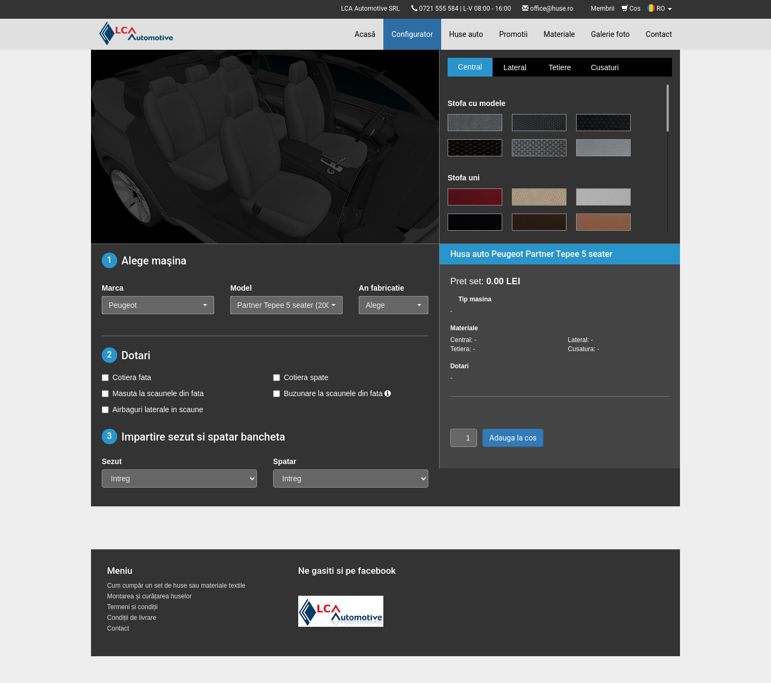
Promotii (513, 34)
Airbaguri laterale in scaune (152, 409)
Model (241, 288)
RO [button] (659, 8)
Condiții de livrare (131, 617)
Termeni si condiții (132, 607)
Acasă (364, 34)
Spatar (285, 461)
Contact (659, 34)
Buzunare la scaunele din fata (332, 393)
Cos (631, 8)
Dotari (459, 366)
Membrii (603, 8)
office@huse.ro (551, 8)
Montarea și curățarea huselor (149, 596)
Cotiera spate (300, 377)
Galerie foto (610, 34)
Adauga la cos (512, 438)
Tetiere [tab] (559, 67)
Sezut (112, 461)
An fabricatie (381, 288)
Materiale (559, 34)
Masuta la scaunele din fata (152, 393)
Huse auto (466, 34)
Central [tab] (470, 67)
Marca (112, 288)
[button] (158, 305)
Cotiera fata (126, 377)
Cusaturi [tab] (604, 67)
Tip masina (475, 299)
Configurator (412, 34)
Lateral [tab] (514, 67)
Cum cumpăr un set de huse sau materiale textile (176, 585)
